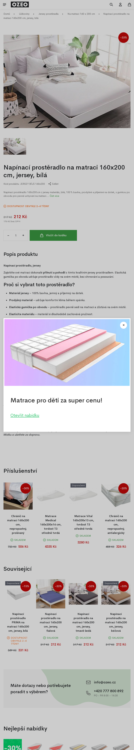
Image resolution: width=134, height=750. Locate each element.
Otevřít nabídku (24, 415)
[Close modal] (123, 325)
